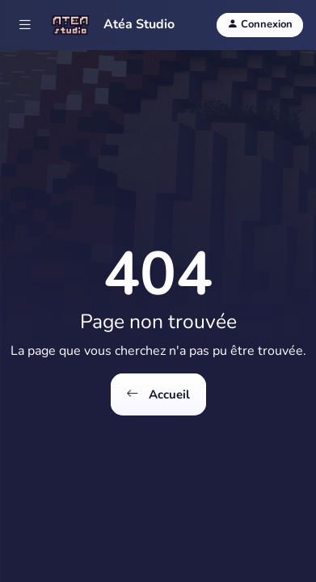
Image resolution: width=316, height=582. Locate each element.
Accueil (158, 395)
